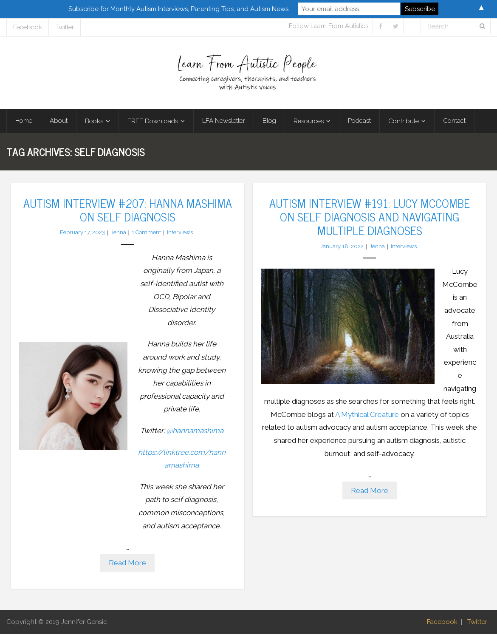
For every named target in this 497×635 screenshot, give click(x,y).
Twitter (64, 27)
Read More (127, 563)
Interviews (180, 233)
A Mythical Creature (367, 415)
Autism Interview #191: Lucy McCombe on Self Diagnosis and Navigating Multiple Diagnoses (369, 217)
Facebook (27, 27)
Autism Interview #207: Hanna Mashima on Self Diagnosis (127, 210)
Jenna (118, 233)
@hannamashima (195, 431)
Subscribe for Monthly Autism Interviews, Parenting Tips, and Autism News (178, 9)
